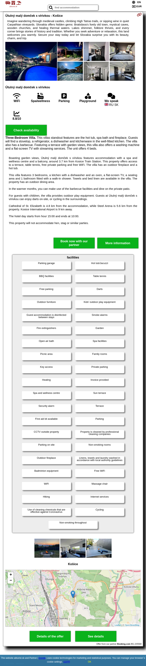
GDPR (66, 661)
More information (117, 243)
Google (42, 658)
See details (96, 636)
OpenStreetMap (132, 625)
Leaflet (118, 625)
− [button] (11, 581)
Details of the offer (50, 636)
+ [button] (11, 575)
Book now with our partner (74, 243)
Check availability (26, 130)
